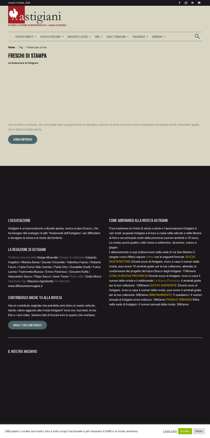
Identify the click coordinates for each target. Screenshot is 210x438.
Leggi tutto (170, 431)
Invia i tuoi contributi (27, 325)
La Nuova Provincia (166, 281)
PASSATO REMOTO (25, 37)
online (149, 257)
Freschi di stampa (27, 55)
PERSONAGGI (140, 37)
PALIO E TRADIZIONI (118, 37)
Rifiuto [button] (199, 431)
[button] (197, 38)
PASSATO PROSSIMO (52, 37)
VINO (99, 37)
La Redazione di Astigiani (23, 62)
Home (11, 47)
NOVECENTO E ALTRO (79, 37)
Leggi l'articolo (22, 139)
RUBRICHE (158, 37)
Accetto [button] (185, 431)
